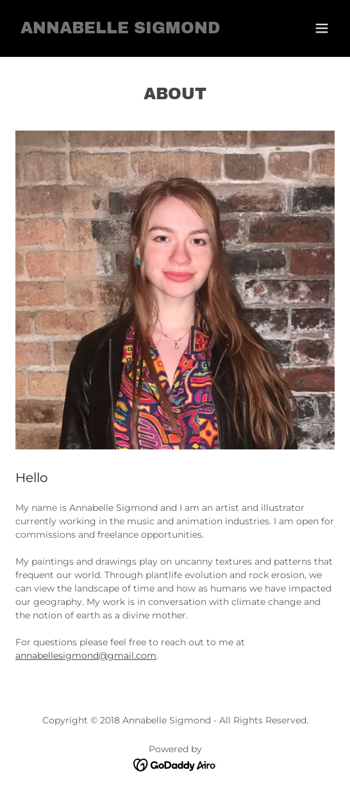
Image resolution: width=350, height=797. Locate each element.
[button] (322, 28)
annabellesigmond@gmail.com (85, 655)
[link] (120, 30)
